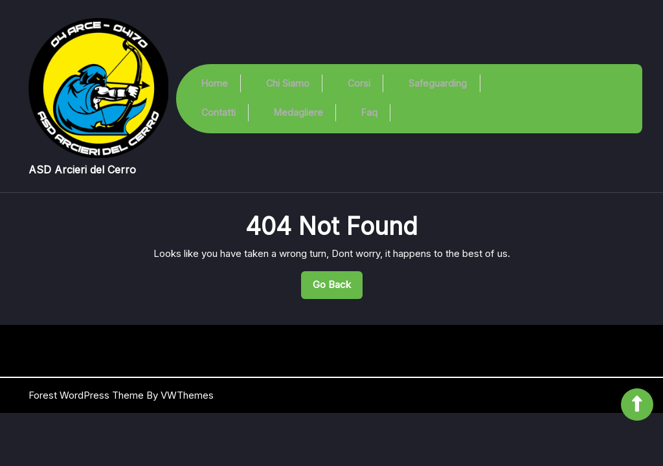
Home (212, 86)
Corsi (359, 86)
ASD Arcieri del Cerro (82, 169)
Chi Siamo (286, 86)
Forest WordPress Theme (86, 395)
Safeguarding (440, 86)
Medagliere (297, 110)
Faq (371, 110)
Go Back (338, 288)
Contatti (215, 110)
